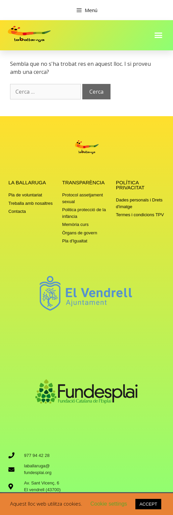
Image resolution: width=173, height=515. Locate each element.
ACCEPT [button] (148, 504)
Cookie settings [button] (108, 504)
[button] (158, 35)
